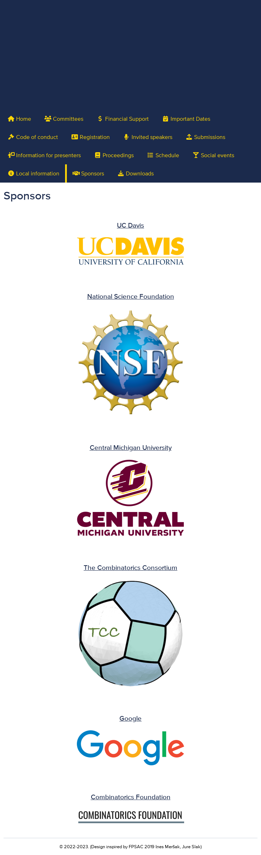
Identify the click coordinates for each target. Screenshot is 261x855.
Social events (213, 155)
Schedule (163, 155)
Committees (63, 119)
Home (19, 119)
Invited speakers (147, 137)
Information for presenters (44, 155)
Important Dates (186, 119)
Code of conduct (33, 137)
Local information (33, 173)
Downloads (135, 173)
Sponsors (88, 173)
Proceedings (114, 155)
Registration (90, 137)
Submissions (205, 137)
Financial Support (123, 119)
